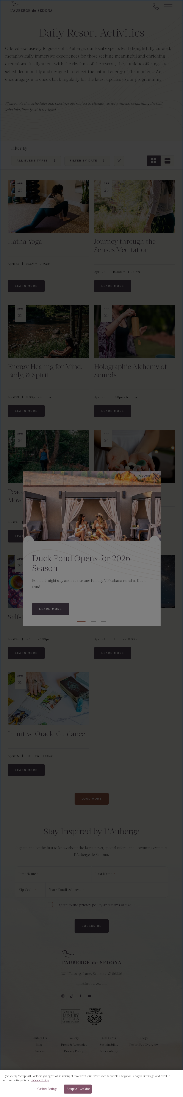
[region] (91, 1083)
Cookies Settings (47, 1089)
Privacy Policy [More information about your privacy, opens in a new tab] (40, 1080)
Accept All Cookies (78, 1089)
